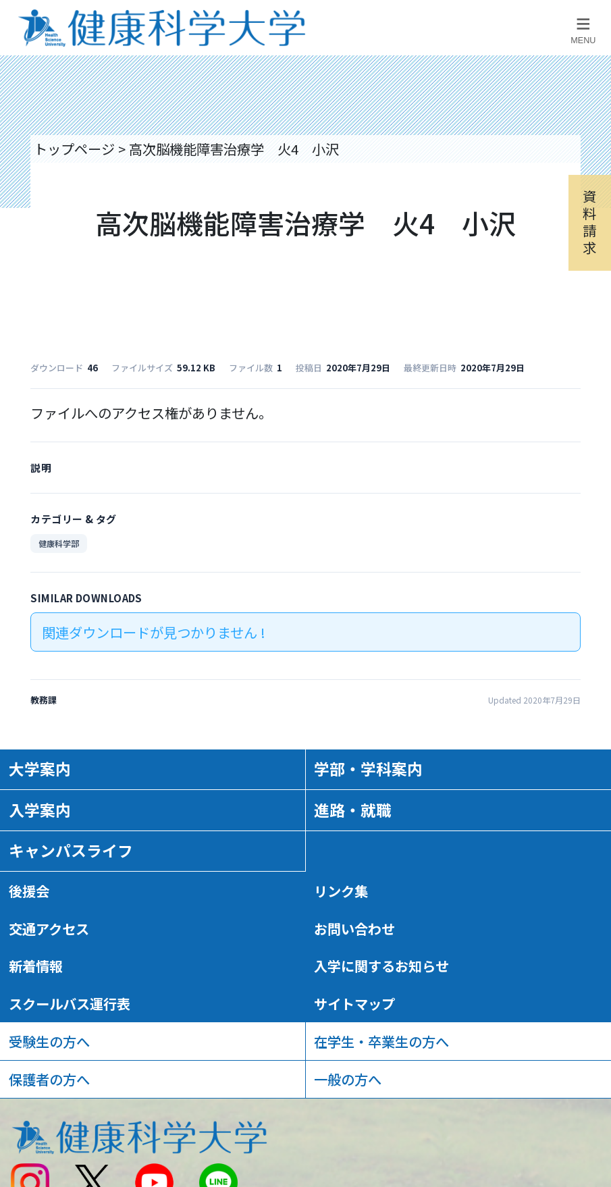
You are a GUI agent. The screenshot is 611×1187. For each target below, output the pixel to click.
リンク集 (341, 890)
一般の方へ (347, 1079)
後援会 (29, 890)
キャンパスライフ (71, 850)
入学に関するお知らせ (381, 965)
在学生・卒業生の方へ (381, 1041)
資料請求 (589, 221)
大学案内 (40, 769)
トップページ (74, 148)
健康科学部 (58, 543)
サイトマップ (354, 1003)
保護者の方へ (49, 1079)
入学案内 (40, 810)
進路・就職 (353, 810)
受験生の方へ (49, 1041)
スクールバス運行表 (69, 1003)
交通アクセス (49, 928)
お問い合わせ (354, 928)
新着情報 (36, 965)
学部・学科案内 (368, 769)
